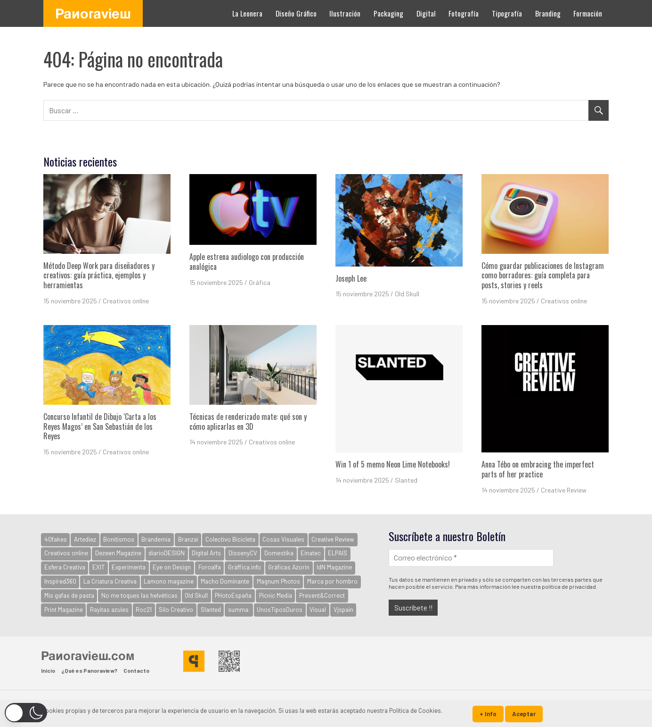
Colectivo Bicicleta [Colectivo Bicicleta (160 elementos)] (230, 539)
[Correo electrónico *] (471, 558)
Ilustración (344, 13)
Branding (548, 13)
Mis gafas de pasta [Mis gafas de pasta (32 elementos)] (69, 595)
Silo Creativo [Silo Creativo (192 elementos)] (176, 609)
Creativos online (126, 301)
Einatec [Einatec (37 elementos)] (311, 553)
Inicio (48, 670)
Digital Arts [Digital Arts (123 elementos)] (206, 553)
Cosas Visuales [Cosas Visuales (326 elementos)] (283, 539)
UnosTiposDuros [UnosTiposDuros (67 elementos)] (279, 609)
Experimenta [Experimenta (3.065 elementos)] (129, 567)
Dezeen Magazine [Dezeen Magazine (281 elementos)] (118, 553)
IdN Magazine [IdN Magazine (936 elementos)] (334, 567)
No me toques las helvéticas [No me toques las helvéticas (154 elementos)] (139, 595)
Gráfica (259, 282)
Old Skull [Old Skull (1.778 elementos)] (196, 595)
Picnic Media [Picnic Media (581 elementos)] (275, 595)
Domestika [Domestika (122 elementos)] (278, 553)
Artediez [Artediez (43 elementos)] (85, 539)
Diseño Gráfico (296, 13)
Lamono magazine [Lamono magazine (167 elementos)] (169, 581)
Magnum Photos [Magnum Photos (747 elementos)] (278, 581)
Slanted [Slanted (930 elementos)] (211, 609)
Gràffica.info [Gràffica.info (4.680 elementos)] (244, 567)
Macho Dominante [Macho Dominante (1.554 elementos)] (225, 581)
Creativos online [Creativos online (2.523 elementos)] (66, 553)
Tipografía (507, 13)
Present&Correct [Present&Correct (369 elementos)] (322, 595)
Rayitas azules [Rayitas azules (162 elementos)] (109, 609)
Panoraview (93, 13)
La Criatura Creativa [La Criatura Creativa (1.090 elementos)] (110, 581)
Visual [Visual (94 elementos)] (318, 609)
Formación (587, 13)
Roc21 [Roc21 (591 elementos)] (144, 609)
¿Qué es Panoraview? (89, 670)
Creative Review (564, 490)
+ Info (488, 714)
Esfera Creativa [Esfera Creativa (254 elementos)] (64, 567)
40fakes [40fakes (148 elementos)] (55, 539)
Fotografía (463, 13)
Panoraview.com (87, 655)
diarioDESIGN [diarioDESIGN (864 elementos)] (166, 553)
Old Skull (407, 294)
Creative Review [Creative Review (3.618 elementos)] (332, 539)
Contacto (136, 670)
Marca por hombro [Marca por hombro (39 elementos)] (332, 581)
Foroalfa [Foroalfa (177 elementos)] (209, 567)
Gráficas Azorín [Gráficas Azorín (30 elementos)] (289, 567)
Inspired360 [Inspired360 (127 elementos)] (60, 581)
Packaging (388, 13)
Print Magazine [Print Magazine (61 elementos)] (63, 609)
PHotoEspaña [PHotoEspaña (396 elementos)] (233, 595)
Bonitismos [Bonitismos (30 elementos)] (118, 539)
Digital (426, 13)
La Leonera (247, 13)
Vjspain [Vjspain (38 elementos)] (343, 609)
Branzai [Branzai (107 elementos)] (188, 539)
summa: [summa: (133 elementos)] (239, 609)
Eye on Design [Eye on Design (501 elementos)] (172, 567)
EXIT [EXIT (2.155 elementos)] (98, 567)
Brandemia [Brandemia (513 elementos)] (156, 539)
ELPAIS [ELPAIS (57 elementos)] (337, 553)
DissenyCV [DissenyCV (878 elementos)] (242, 553)
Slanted (406, 480)
